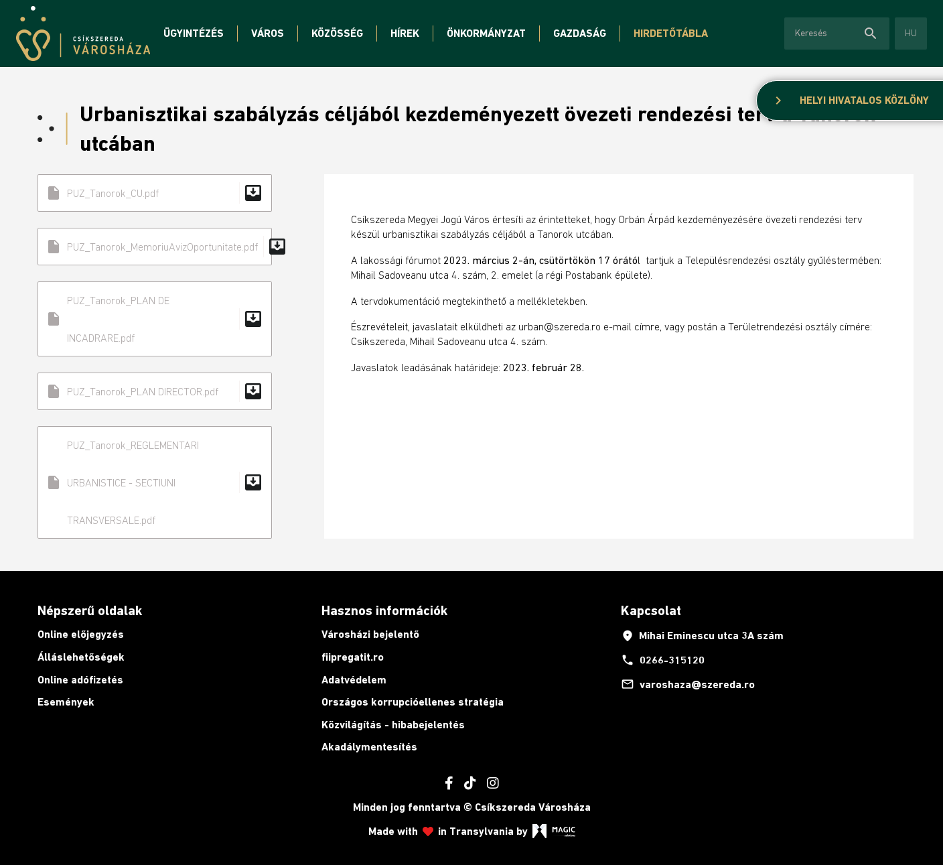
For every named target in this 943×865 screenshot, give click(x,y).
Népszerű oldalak (90, 610)
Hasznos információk (384, 610)
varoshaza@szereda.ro (688, 684)
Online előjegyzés (81, 634)
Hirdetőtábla (671, 33)
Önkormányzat (486, 33)
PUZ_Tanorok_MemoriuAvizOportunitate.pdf (159, 246)
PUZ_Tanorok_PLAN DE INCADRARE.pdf (155, 319)
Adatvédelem (353, 679)
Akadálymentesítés (369, 746)
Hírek (404, 33)
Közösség (337, 33)
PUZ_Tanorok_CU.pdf (155, 193)
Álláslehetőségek (81, 657)
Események (66, 701)
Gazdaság (579, 33)
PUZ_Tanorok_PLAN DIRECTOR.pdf (155, 391)
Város (267, 33)
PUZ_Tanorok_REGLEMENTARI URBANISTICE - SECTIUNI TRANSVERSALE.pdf (155, 482)
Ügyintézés (193, 33)
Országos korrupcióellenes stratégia (412, 701)
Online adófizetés (80, 679)
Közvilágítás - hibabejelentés (393, 724)
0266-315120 (663, 660)
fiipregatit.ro (352, 657)
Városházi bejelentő (370, 634)
